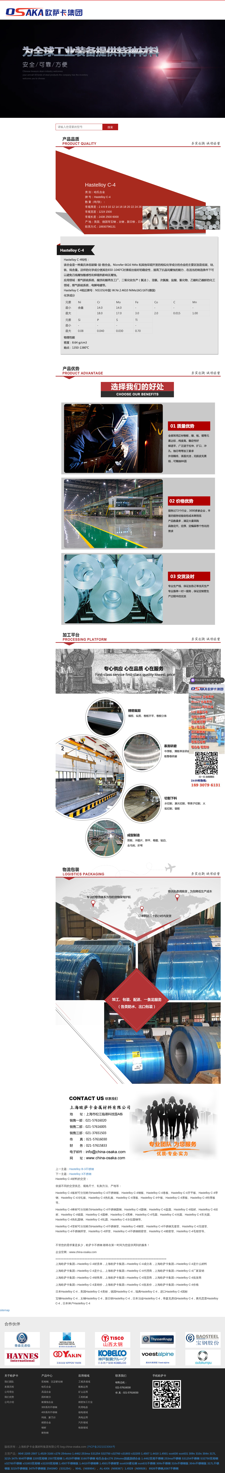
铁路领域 (83, 1427)
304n (206, 1453)
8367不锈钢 (171, 1468)
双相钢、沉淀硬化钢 (31, 160)
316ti (50, 1453)
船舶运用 (83, 1386)
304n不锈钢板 (198, 1463)
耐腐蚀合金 (26, 188)
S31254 (95, 1453)
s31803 (125, 1453)
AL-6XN (105, 1468)
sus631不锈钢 (146, 1463)
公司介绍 (9, 1402)
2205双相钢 (40, 1458)
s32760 (115, 1453)
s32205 (135, 1453)
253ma (85, 1453)
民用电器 (83, 1407)
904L (78, 1468)
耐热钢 (23, 229)
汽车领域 (83, 1422)
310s (199, 1453)
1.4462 (76, 1453)
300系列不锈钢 (28, 195)
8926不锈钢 (156, 1468)
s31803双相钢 (31, 1463)
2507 (34, 1453)
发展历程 (9, 1386)
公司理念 (9, 1392)
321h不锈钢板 (19, 1468)
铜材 (22, 222)
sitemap (5, 1310)
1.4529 (42, 1453)
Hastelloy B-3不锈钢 (81, 1169)
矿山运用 (83, 1392)
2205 (27, 1453)
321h (8, 1458)
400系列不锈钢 (28, 201)
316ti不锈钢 (88, 1458)
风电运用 (83, 1417)
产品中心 (46, 1375)
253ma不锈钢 (172, 1458)
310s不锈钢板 (179, 1463)
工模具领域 (84, 1381)
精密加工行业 (85, 1402)
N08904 (89, 1468)
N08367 (117, 1468)
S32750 (105, 1453)
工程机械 (83, 1397)
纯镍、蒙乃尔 (27, 208)
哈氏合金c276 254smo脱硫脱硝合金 (118, 1458)
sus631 (183, 1453)
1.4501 (163, 1453)
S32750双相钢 (209, 1458)
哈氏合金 (24, 167)
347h (14, 1458)
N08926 (140, 1468)
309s (192, 1453)
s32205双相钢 (49, 1463)
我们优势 (9, 1397)
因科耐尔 (24, 181)
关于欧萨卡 (11, 1375)
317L (213, 1453)
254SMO (52, 1468)
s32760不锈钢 (13, 1463)
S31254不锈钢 (190, 1458)
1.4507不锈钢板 (68, 1463)
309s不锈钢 (163, 1463)
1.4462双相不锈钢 (152, 1458)
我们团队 (9, 1381)
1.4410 (154, 1453)
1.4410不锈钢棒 (89, 1463)
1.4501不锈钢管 (109, 1463)
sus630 (173, 1453)
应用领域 (83, 1375)
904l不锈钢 (25, 1458)
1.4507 (145, 1453)
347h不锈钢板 (37, 1468)
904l (21, 1453)
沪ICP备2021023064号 (101, 1446)
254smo (66, 1453)
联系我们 (120, 1375)
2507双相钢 (55, 1458)
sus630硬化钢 (128, 1463)
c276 (57, 1453)
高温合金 (24, 174)
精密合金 (24, 215)
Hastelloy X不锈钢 (80, 1173)
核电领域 (83, 1412)
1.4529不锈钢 (71, 1458)
